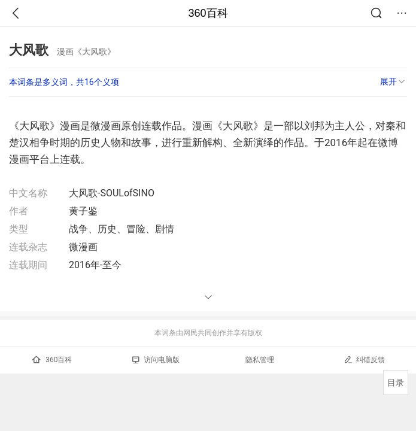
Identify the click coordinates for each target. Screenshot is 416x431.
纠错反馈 (364, 359)
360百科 (207, 13)
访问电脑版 (156, 360)
